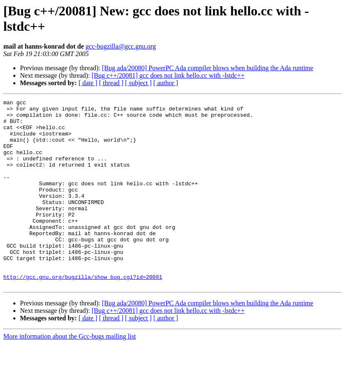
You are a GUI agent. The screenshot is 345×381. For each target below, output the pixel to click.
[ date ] (88, 82)
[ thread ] (111, 82)
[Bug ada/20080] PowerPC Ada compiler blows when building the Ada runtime (207, 67)
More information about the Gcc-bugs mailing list (69, 373)
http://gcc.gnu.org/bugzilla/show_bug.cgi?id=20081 (82, 313)
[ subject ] (138, 82)
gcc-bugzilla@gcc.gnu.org (121, 46)
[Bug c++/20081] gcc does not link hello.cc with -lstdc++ (167, 75)
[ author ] (165, 82)
